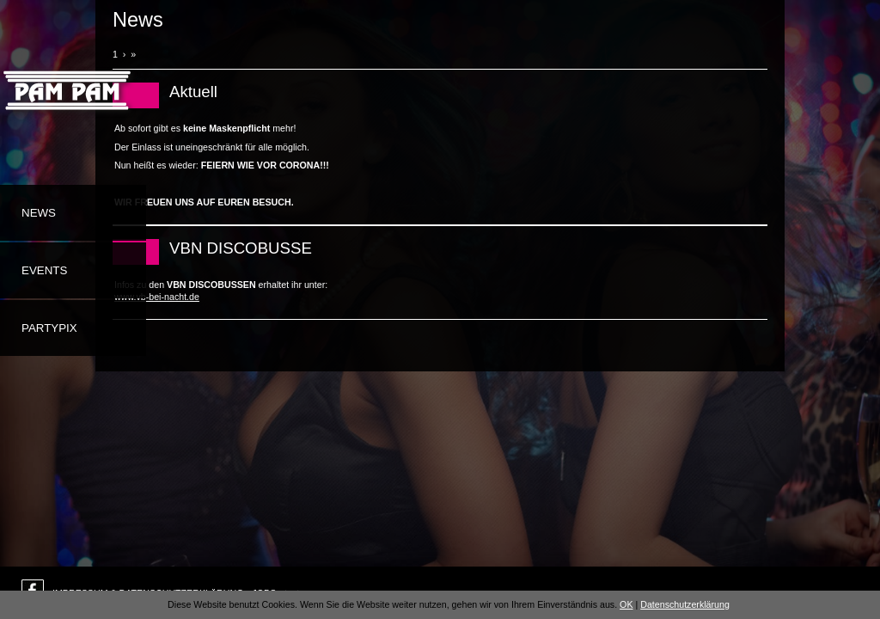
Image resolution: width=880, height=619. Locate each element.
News (38, 212)
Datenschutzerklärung (685, 604)
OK (626, 604)
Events (44, 270)
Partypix (49, 328)
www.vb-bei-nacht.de (156, 296)
